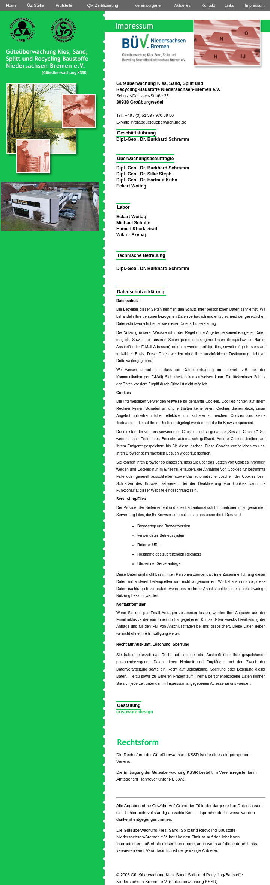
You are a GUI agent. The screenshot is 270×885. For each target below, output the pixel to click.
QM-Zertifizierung (102, 5)
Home (11, 5)
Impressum (255, 5)
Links (229, 5)
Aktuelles (182, 5)
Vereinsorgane (147, 5)
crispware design (134, 711)
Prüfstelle (64, 5)
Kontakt (208, 5)
